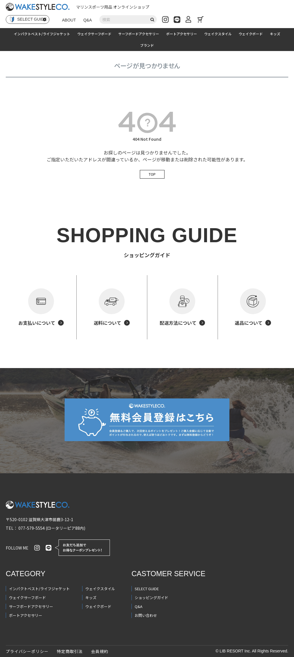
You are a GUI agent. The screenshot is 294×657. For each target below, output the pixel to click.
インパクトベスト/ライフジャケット (42, 33)
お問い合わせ (146, 615)
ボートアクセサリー (181, 33)
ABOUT (69, 20)
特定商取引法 (69, 651)
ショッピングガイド (151, 597)
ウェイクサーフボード (94, 33)
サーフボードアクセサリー (138, 33)
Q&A (87, 20)
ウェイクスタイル (218, 33)
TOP (152, 174)
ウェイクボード (251, 33)
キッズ (275, 33)
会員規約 (99, 651)
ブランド (147, 45)
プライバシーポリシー (27, 651)
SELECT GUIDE (147, 588)
